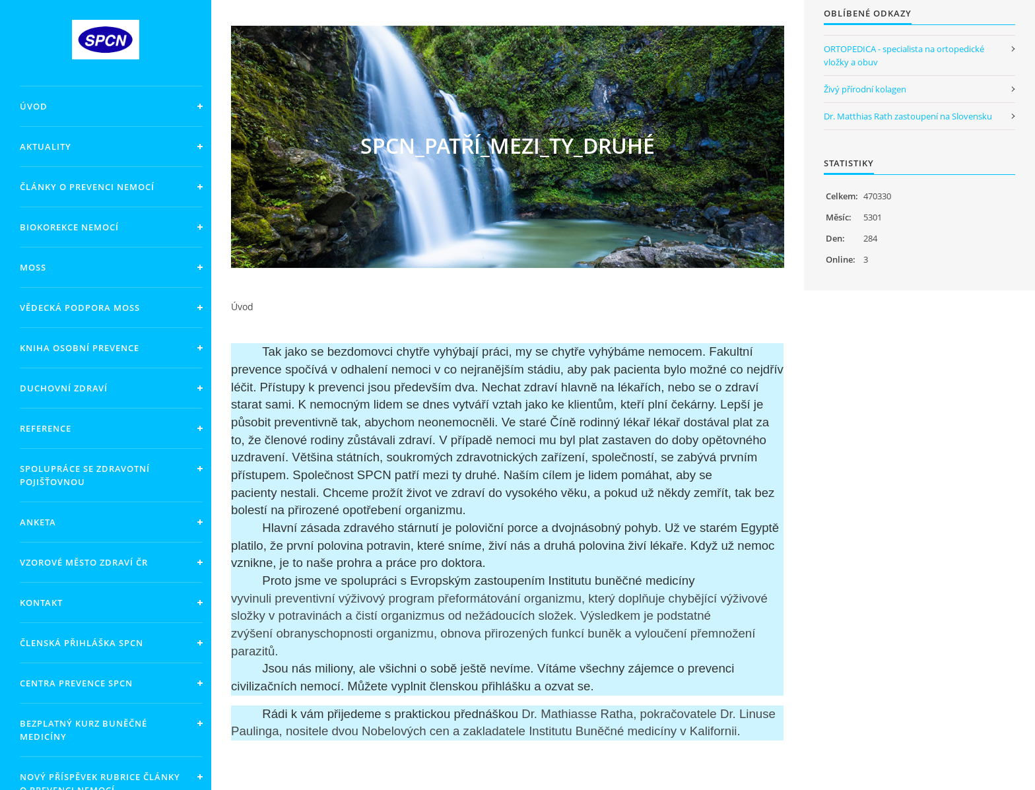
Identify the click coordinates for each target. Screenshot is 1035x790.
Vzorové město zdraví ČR (84, 562)
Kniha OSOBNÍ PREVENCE (79, 348)
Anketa (38, 522)
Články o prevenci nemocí (87, 187)
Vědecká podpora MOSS (80, 307)
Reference (45, 428)
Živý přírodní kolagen (865, 89)
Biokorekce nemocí (69, 227)
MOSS (33, 267)
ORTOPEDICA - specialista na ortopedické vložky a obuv (904, 55)
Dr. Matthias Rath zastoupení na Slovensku (908, 116)
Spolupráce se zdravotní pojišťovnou (85, 475)
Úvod (34, 106)
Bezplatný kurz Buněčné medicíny (83, 729)
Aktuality (45, 146)
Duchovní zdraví (64, 388)
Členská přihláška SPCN (81, 643)
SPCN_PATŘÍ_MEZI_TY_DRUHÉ (507, 145)
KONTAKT (41, 603)
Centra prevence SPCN (76, 683)
